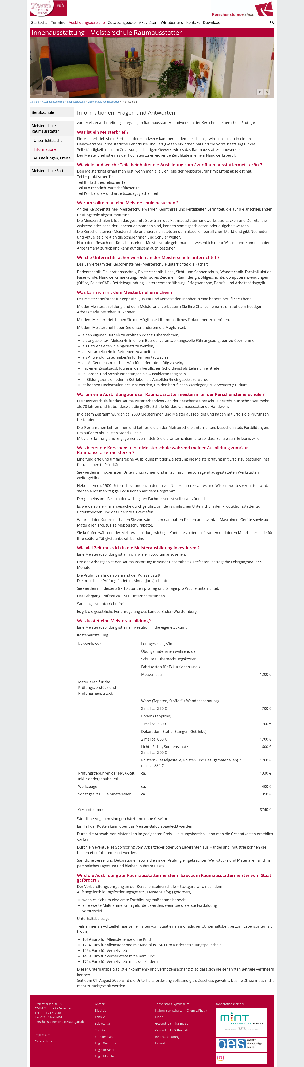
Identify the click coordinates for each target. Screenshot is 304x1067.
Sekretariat (102, 1024)
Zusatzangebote (122, 22)
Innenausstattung (75, 101)
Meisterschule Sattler (50, 170)
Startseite (39, 22)
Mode (159, 1017)
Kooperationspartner (229, 1004)
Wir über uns (172, 22)
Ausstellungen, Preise (52, 157)
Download (212, 22)
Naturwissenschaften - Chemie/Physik (181, 1010)
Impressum (42, 1035)
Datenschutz (43, 1041)
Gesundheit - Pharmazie (171, 1024)
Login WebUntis (106, 1043)
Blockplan (102, 1010)
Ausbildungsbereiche (87, 22)
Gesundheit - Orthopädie (172, 1030)
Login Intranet (104, 1050)
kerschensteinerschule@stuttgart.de (60, 1022)
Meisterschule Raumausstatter (103, 101)
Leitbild (100, 1017)
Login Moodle (104, 1056)
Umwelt (160, 1043)
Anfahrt (100, 1004)
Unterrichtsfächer (49, 140)
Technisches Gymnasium (172, 1004)
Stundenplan (104, 1037)
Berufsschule (43, 112)
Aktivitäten (148, 22)
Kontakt (193, 22)
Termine (58, 22)
